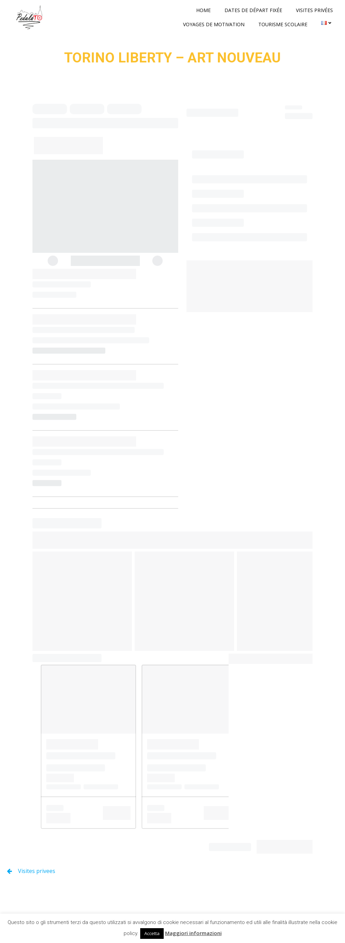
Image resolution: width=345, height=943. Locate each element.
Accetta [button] (152, 933)
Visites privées (314, 10)
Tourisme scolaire (282, 24)
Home (203, 10)
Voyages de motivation (214, 24)
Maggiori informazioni (193, 933)
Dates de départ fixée (253, 10)
